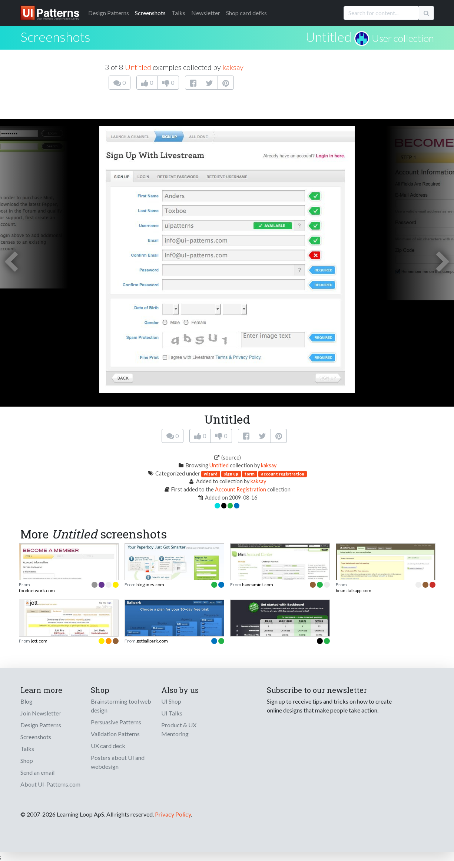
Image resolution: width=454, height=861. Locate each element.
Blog (26, 701)
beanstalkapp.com (353, 590)
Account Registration (240, 489)
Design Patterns (40, 724)
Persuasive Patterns (116, 721)
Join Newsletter (40, 713)
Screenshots (150, 12)
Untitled (329, 36)
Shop (26, 760)
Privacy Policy (173, 814)
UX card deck (108, 745)
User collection (403, 38)
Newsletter (205, 12)
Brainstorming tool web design (121, 706)
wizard (211, 473)
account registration (282, 473)
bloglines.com (150, 584)
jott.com (39, 641)
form (250, 473)
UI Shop (171, 701)
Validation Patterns (115, 733)
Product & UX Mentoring (178, 729)
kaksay (232, 67)
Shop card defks (246, 12)
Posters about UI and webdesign (118, 762)
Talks (178, 12)
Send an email (37, 772)
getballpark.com (152, 641)
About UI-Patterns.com (50, 784)
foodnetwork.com (37, 590)
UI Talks (171, 713)
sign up (231, 473)
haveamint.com (257, 584)
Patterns (108, 12)
